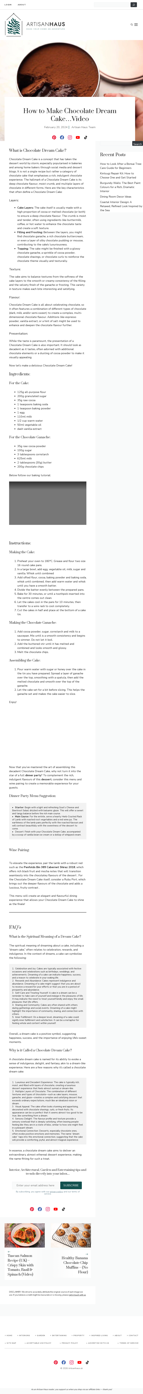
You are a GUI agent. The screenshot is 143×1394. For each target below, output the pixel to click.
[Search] (134, 4)
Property (78, 1335)
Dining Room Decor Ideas (115, 196)
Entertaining (59, 1335)
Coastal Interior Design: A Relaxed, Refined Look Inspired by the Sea (121, 206)
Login (8, 4)
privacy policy (56, 1191)
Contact (133, 1335)
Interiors (24, 1335)
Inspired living (99, 1335)
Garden (41, 1335)
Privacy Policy (70, 1343)
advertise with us (98, 1343)
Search (137, 144)
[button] (132, 25)
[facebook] (62, 137)
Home (9, 1335)
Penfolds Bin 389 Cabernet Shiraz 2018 (49, 867)
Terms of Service (128, 1343)
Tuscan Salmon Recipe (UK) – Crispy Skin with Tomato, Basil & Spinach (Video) (21, 1265)
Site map (11, 1343)
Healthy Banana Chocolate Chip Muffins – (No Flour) (75, 1265)
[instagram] (70, 137)
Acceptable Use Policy (39, 1343)
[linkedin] (54, 137)
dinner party (33, 775)
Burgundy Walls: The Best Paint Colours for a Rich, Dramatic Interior (120, 187)
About (22, 4)
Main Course (22, 816)
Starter (19, 807)
